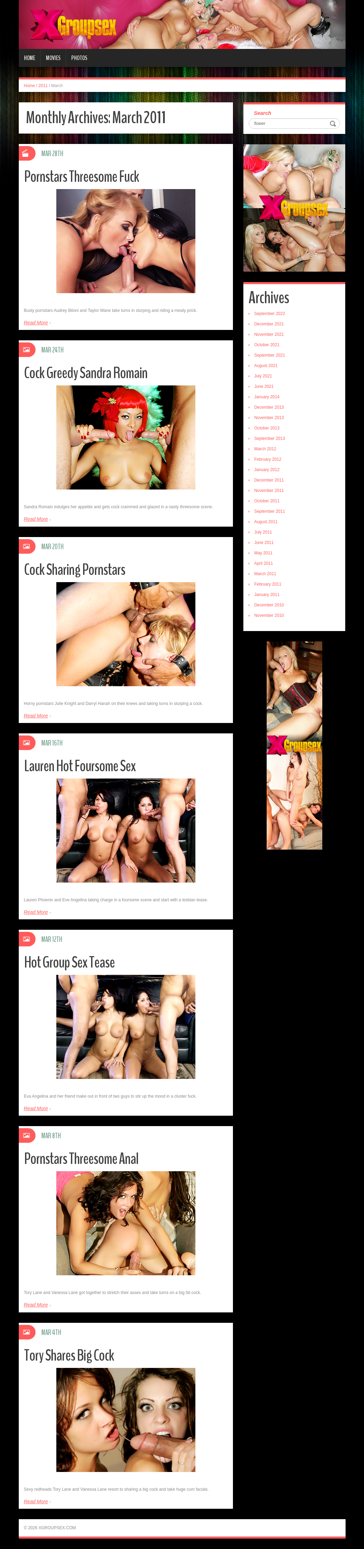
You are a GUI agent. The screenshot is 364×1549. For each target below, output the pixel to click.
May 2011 (263, 553)
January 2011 (267, 594)
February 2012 (267, 459)
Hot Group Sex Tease (69, 962)
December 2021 (269, 324)
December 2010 (269, 605)
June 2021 (264, 386)
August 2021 (265, 365)
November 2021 (269, 334)
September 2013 (269, 438)
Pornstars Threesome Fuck (81, 176)
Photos (79, 58)
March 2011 (265, 573)
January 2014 (267, 396)
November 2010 (269, 615)
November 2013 (269, 417)
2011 (43, 85)
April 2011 (263, 563)
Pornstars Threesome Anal (81, 1158)
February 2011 (267, 584)
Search (262, 113)
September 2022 (269, 313)
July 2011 (263, 532)
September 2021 (269, 355)
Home (29, 58)
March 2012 (265, 448)
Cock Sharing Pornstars (74, 569)
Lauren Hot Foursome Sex (80, 766)
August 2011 (265, 521)
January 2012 (267, 469)
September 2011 (269, 511)
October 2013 (267, 428)
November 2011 (269, 490)
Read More (36, 322)
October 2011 (267, 501)
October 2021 (267, 344)
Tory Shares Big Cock (69, 1355)
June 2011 (264, 542)
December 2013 (269, 407)
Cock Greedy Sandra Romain (85, 373)
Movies (53, 58)
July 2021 (263, 376)
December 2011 (269, 480)
